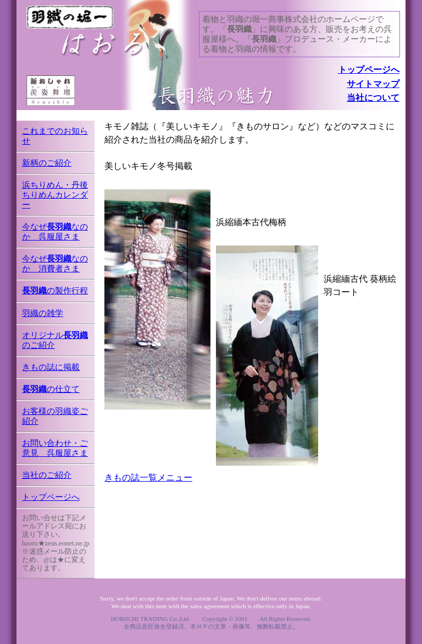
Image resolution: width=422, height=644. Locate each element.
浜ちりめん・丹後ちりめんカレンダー (55, 195)
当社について (373, 97)
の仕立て (51, 389)
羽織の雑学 (42, 313)
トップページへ (368, 69)
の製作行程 (55, 290)
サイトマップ (373, 84)
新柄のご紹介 (46, 163)
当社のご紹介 (46, 475)
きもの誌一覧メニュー (148, 477)
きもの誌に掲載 (51, 367)
